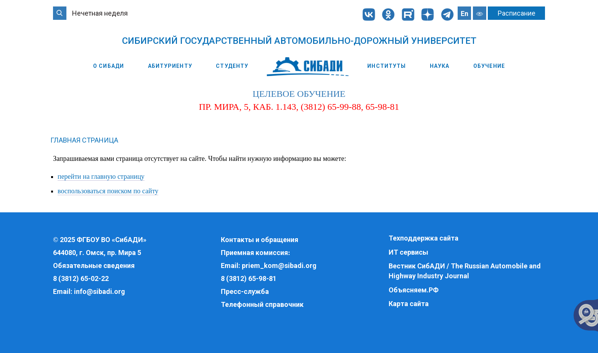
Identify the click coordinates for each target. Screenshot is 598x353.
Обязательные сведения (94, 266)
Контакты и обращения (259, 240)
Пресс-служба (245, 291)
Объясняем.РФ (414, 290)
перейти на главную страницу (101, 176)
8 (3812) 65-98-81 (248, 278)
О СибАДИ (108, 66)
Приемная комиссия (254, 253)
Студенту (232, 66)
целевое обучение (298, 94)
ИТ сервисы (408, 252)
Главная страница (84, 140)
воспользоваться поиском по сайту (108, 191)
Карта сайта (409, 304)
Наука (440, 66)
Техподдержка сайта (423, 238)
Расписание (516, 13)
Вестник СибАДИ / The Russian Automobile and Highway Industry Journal (465, 271)
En (464, 14)
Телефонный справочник (262, 304)
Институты (386, 66)
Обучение (489, 66)
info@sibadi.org (99, 291)
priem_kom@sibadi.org (279, 266)
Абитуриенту (170, 66)
